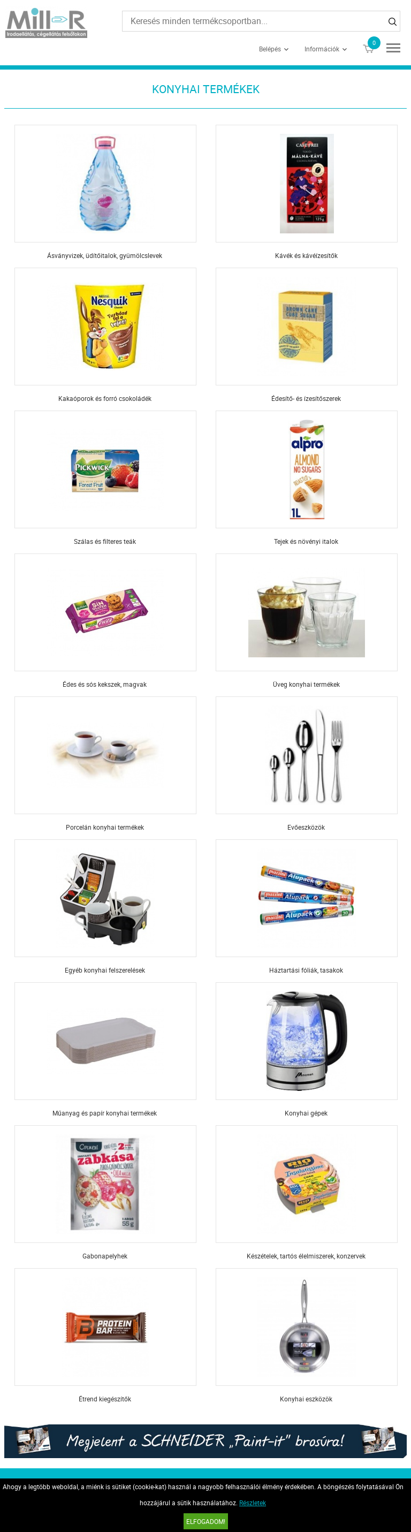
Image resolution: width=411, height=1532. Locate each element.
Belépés (270, 48)
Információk (322, 48)
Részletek (252, 1502)
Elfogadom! (205, 1521)
